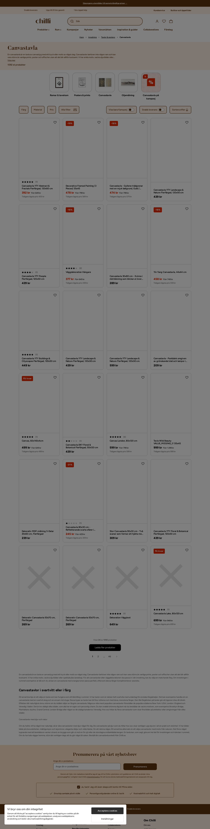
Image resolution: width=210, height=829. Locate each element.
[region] (65, 815)
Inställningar (107, 819)
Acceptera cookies (107, 810)
